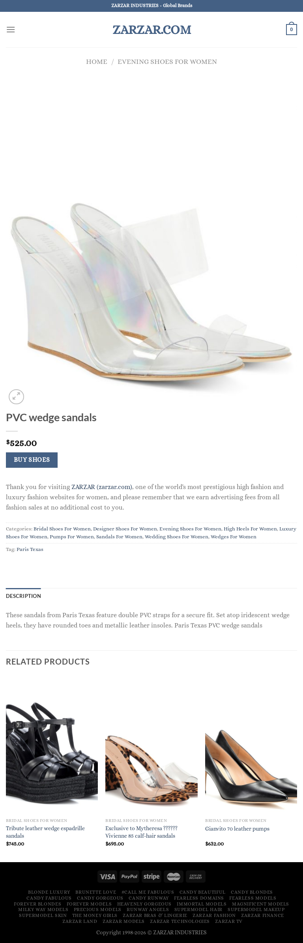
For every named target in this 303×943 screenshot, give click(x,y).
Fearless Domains (199, 898)
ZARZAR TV (229, 921)
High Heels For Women (250, 529)
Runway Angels (148, 909)
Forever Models (89, 904)
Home (96, 61)
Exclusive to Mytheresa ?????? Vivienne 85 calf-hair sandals (141, 832)
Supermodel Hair (198, 909)
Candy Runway (148, 898)
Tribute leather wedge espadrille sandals (45, 832)
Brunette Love (95, 892)
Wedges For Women (233, 537)
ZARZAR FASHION (214, 915)
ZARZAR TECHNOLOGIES (180, 921)
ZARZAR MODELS (124, 921)
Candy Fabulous (49, 898)
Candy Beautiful (203, 892)
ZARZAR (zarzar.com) (101, 487)
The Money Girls (95, 915)
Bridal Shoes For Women (62, 529)
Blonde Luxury (49, 892)
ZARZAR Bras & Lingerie (155, 915)
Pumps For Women (72, 537)
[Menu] (10, 29)
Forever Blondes (37, 904)
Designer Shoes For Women (125, 529)
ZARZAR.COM (151, 29)
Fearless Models (252, 898)
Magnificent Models (260, 904)
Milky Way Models (43, 909)
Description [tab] (23, 596)
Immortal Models (201, 904)
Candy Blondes (252, 892)
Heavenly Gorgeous (144, 904)
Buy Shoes (32, 459)
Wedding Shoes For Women (176, 537)
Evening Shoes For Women (167, 61)
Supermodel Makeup (256, 909)
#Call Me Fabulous (148, 892)
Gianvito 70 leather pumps (237, 828)
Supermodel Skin (43, 915)
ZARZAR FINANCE (262, 915)
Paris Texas (30, 549)
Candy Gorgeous (100, 898)
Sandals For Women (119, 537)
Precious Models (98, 909)
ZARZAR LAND (79, 921)
